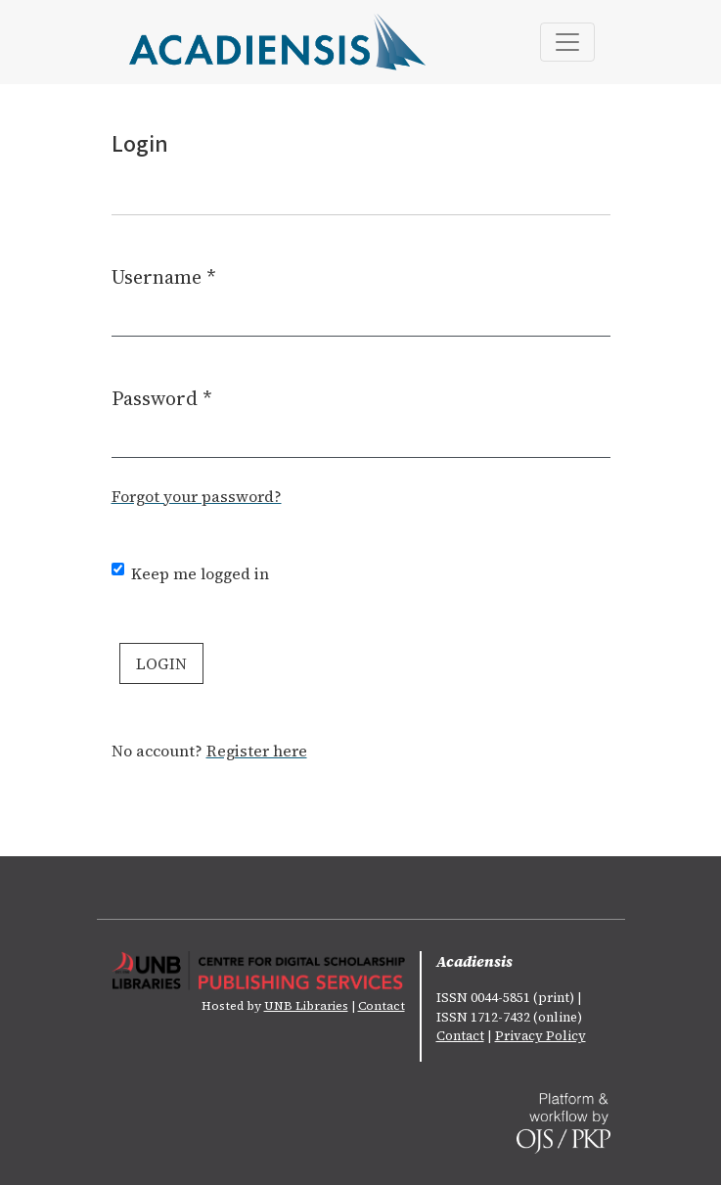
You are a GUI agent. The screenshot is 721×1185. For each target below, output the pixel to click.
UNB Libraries (306, 1006)
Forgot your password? (197, 496)
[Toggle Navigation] (567, 42)
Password (162, 398)
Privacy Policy (540, 1035)
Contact (381, 1006)
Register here (256, 750)
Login (161, 663)
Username (164, 276)
